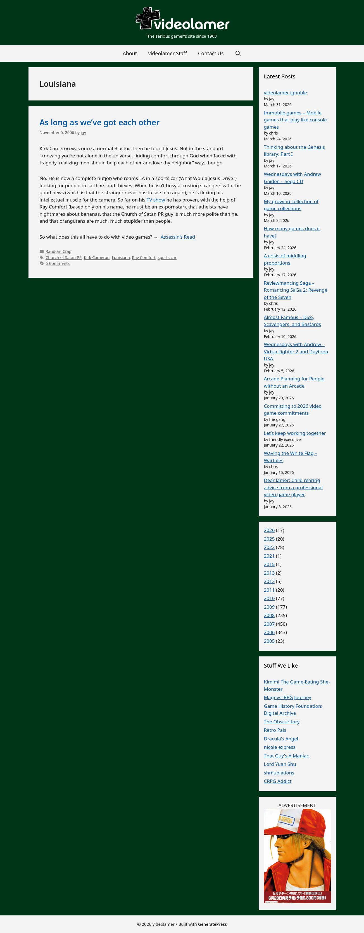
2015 (269, 564)
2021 (269, 556)
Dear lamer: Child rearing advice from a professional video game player (293, 487)
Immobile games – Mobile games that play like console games (295, 119)
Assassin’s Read (178, 237)
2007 (269, 624)
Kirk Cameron (97, 257)
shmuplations (279, 772)
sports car (167, 257)
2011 (269, 590)
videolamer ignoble (285, 92)
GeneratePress (212, 924)
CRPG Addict (278, 781)
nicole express (280, 747)
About (130, 53)
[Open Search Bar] (238, 53)
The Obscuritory (282, 721)
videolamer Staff (167, 53)
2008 (269, 615)
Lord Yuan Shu (280, 764)
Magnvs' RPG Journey (287, 697)
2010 (269, 598)
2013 (269, 573)
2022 (269, 547)
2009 (269, 607)
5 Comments (58, 263)
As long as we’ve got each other (100, 122)
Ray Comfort (143, 257)
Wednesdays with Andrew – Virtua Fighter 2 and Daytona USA (296, 351)
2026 (269, 530)
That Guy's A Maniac (286, 755)
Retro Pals (275, 730)
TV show (156, 199)
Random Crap (59, 251)
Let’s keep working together (295, 433)
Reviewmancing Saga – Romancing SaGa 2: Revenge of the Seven (295, 290)
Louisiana (121, 257)
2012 (269, 581)
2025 (269, 539)
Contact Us (211, 53)
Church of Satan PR (64, 257)
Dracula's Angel (281, 738)
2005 (269, 641)
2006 (269, 632)
